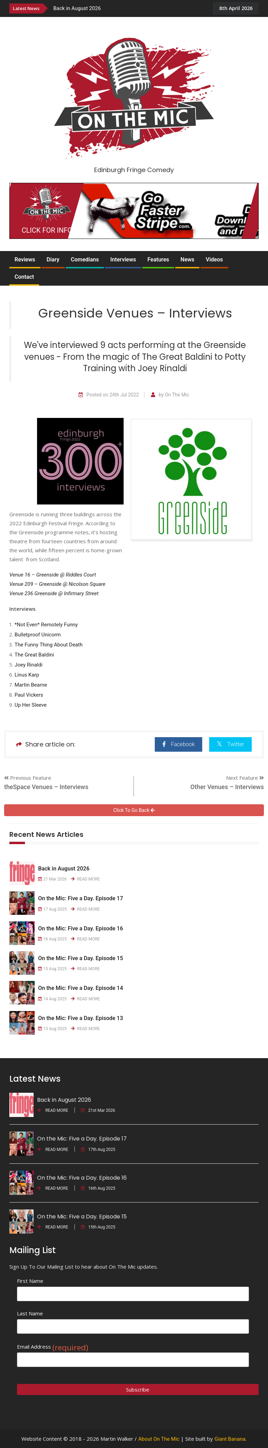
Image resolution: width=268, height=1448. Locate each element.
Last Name (30, 1313)
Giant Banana (229, 1439)
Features (158, 259)
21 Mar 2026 (52, 879)
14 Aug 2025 (52, 998)
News (187, 259)
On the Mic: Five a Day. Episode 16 (80, 928)
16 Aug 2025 (52, 939)
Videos (214, 259)
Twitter (230, 744)
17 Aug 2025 (52, 909)
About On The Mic (158, 1439)
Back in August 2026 (77, 8)
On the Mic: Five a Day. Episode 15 (80, 958)
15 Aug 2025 (52, 968)
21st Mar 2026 (98, 1110)
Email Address (52, 1346)
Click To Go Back (134, 810)
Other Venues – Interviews (227, 786)
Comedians (85, 259)
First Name (30, 1280)
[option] (128, 8)
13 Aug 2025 (52, 1028)
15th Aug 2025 (98, 1227)
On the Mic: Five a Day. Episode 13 (80, 1018)
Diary (53, 259)
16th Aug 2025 (98, 1188)
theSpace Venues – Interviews (46, 786)
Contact (24, 277)
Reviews (25, 259)
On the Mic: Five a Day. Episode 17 (80, 898)
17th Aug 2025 (98, 1149)
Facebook (178, 744)
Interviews (123, 259)
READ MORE (85, 879)
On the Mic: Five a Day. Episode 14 (80, 988)
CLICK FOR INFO (47, 230)
